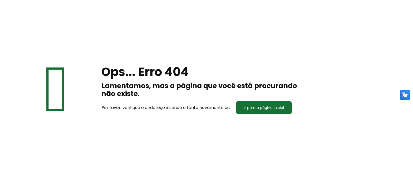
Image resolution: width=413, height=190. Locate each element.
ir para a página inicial (264, 107)
